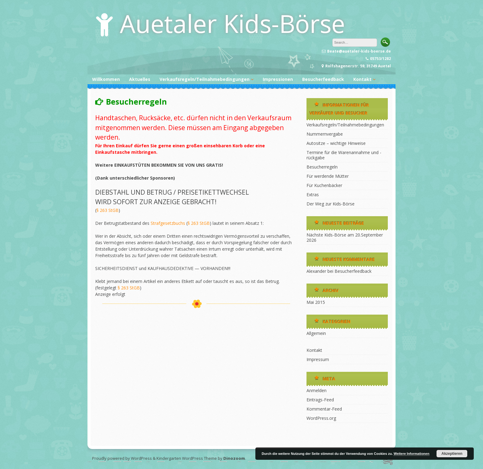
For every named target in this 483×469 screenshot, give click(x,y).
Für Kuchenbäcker (324, 185)
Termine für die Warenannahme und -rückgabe (343, 155)
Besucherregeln (322, 167)
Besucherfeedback (323, 79)
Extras (312, 194)
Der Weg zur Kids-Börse (330, 204)
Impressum (317, 359)
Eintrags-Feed (320, 400)
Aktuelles (139, 79)
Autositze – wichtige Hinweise (336, 143)
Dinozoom (234, 458)
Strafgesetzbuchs (168, 223)
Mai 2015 (315, 302)
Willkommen (106, 79)
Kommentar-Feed (324, 409)
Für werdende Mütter (327, 176)
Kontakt (362, 79)
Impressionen (278, 79)
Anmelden (316, 390)
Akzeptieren (451, 453)
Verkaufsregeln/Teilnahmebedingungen (205, 79)
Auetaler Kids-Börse (232, 23)
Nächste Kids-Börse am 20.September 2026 (344, 237)
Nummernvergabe (324, 134)
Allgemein (316, 333)
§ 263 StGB (107, 210)
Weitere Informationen (411, 453)
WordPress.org (321, 418)
